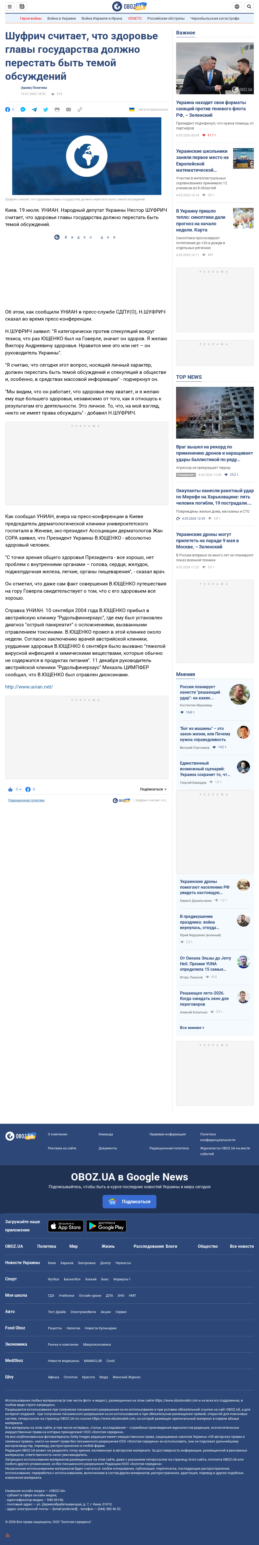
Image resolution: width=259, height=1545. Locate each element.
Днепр (105, 1263)
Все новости (242, 1246)
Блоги (171, 1246)
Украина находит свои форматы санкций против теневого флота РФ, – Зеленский (211, 109)
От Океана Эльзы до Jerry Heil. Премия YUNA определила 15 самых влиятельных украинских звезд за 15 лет (205, 964)
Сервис (121, 1312)
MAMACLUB (93, 1361)
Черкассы (123, 1263)
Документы (108, 1148)
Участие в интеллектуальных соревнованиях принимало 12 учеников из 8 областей (201, 183)
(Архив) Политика (34, 88)
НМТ (132, 1295)
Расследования (149, 1246)
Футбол (53, 1279)
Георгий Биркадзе (193, 783)
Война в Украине (61, 18)
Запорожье (87, 1263)
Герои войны (31, 18)
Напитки (73, 1328)
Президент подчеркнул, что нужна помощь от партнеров (215, 125)
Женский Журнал (127, 1377)
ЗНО (121, 1295)
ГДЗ (51, 1295)
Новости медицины (63, 1361)
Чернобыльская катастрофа (214, 18)
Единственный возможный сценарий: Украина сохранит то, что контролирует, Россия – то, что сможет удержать (205, 769)
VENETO (135, 18)
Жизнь (108, 1246)
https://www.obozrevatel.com (176, 1400)
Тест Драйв (57, 1312)
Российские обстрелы (166, 18)
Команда (106, 1134)
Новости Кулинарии (101, 1328)
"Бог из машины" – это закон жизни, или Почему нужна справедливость (205, 734)
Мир (73, 1246)
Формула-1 (122, 1279)
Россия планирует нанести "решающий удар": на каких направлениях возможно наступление (200, 692)
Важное (185, 33)
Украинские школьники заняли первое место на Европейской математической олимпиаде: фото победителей (202, 160)
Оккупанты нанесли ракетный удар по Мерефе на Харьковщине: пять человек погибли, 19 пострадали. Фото (215, 497)
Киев (52, 1263)
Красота (88, 1377)
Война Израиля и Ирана (102, 18)
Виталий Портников (195, 748)
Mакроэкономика (97, 1344)
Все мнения (190, 1027)
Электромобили (83, 1312)
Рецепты (55, 1328)
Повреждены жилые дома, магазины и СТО (213, 511)
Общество (208, 1246)
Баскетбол (72, 1279)
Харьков (66, 1263)
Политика (46, 1246)
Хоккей (91, 1279)
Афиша (53, 1377)
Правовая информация (167, 1134)
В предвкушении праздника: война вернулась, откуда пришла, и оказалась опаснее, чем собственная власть (206, 922)
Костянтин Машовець (196, 705)
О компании (57, 1134)
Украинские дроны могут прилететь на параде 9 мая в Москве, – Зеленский (207, 541)
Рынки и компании (63, 1344)
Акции (106, 1312)
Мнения (185, 674)
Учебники (66, 1295)
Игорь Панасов (191, 977)
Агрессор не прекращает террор (203, 468)
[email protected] (65, 1509)
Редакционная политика (26, 800)
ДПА (109, 1295)
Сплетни (70, 1377)
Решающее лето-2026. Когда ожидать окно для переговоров (204, 999)
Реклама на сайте (62, 1148)
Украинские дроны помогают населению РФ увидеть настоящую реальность (204, 887)
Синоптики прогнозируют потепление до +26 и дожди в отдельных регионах (200, 243)
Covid (110, 1361)
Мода (103, 1377)
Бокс (105, 1279)
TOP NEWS (189, 377)
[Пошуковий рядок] (249, 6)
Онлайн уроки (90, 1295)
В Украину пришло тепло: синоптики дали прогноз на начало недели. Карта (200, 220)
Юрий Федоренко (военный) (200, 935)
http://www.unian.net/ (29, 687)
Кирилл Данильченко (196, 901)
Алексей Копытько (193, 1012)
